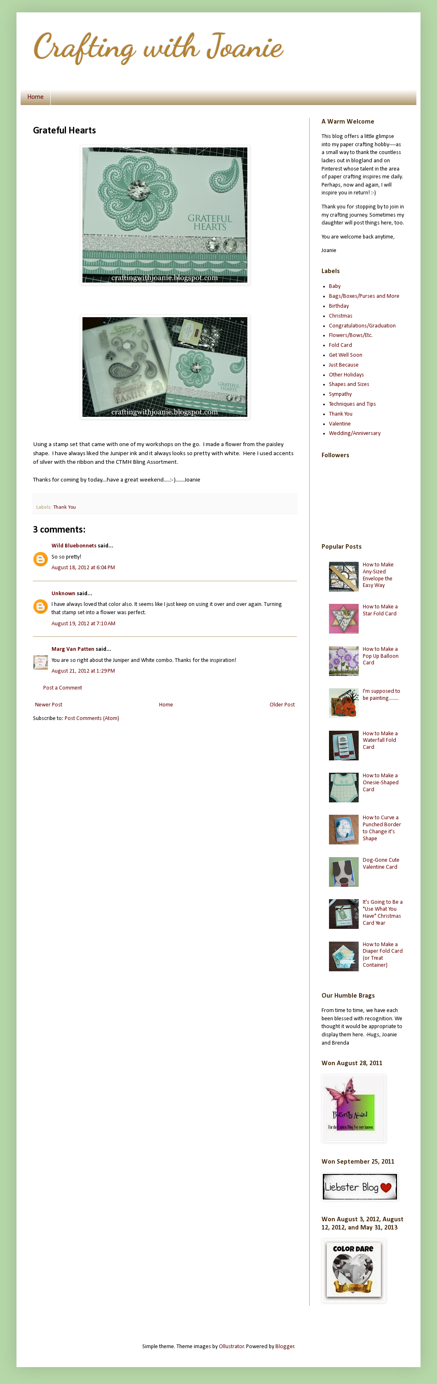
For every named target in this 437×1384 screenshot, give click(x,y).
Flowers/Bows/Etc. (351, 335)
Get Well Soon (345, 355)
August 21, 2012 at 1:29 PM (83, 671)
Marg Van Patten (73, 649)
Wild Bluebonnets (75, 546)
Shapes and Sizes (349, 384)
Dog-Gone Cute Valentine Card (381, 863)
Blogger (284, 1347)
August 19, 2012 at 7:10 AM (83, 624)
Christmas (340, 316)
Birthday (339, 306)
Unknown (63, 594)
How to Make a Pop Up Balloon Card (381, 656)
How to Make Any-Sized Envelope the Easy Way (378, 575)
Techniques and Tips (352, 404)
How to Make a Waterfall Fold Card (380, 741)
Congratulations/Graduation (362, 326)
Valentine (340, 424)
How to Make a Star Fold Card (380, 610)
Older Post (282, 705)
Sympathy (340, 394)
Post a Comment (62, 688)
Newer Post (48, 705)
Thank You (64, 507)
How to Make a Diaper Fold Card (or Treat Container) (383, 955)
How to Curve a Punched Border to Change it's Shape (382, 828)
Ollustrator (231, 1347)
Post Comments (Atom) (92, 718)
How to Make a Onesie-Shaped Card (381, 783)
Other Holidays (346, 375)
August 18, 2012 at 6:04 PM (83, 568)
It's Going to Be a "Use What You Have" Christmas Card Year (383, 912)
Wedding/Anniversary (355, 433)
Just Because (344, 365)
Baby (335, 286)
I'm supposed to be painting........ (381, 694)
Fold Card (340, 345)
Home (35, 97)
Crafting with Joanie (157, 45)
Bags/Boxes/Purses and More (364, 296)
